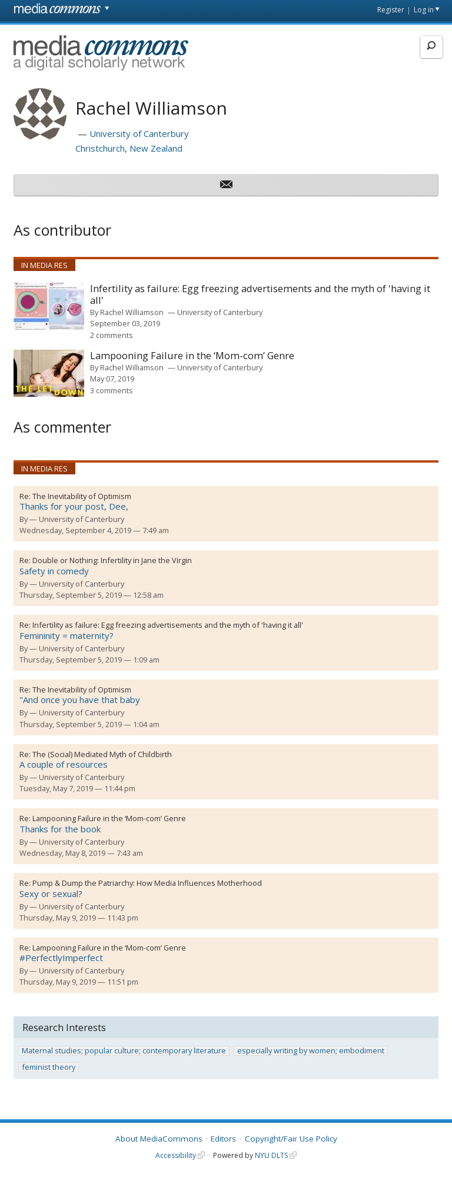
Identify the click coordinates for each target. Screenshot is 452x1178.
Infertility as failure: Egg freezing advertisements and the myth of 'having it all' (260, 295)
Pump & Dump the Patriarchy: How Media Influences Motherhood (147, 883)
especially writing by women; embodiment (310, 1051)
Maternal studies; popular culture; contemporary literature (124, 1051)
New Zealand (155, 148)
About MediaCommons (158, 1138)
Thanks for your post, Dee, (73, 506)
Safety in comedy (54, 571)
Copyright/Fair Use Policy (291, 1138)
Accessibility (175, 1155)
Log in (424, 10)
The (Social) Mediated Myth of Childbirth (102, 754)
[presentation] (49, 306)
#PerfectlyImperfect (61, 957)
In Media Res (44, 265)
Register (390, 10)
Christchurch (100, 148)
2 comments (111, 335)
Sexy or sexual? (50, 893)
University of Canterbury (139, 133)
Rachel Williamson (132, 312)
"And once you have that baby (79, 699)
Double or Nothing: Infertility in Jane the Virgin (112, 560)
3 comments (111, 390)
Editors (223, 1138)
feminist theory (48, 1067)
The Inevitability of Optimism (81, 496)
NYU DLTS (271, 1155)
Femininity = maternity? (66, 635)
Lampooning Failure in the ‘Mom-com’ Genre (192, 356)
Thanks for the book (60, 829)
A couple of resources (63, 764)
